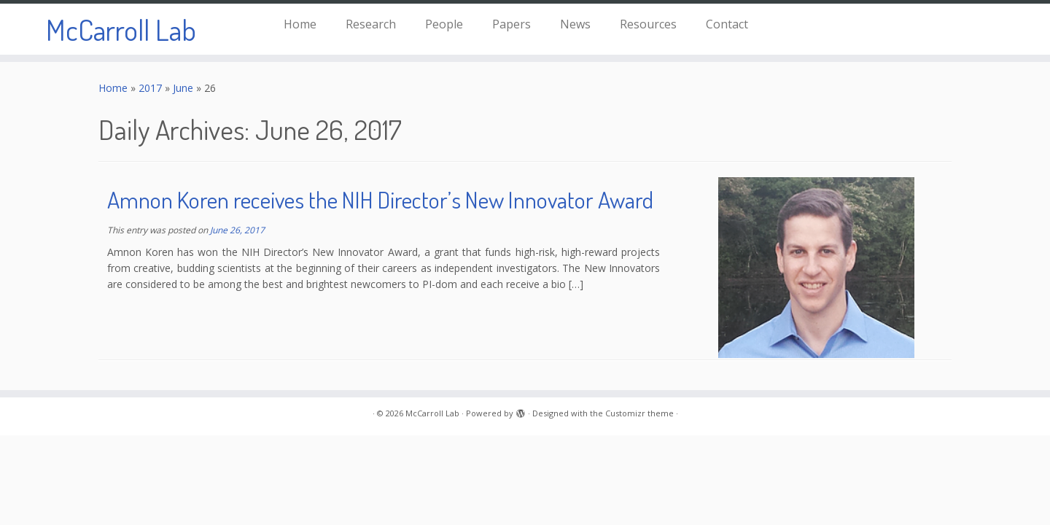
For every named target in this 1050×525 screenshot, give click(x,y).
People (444, 24)
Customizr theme (639, 413)
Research (371, 24)
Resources (648, 24)
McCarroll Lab (121, 29)
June (183, 88)
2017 (150, 88)
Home (300, 24)
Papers (511, 24)
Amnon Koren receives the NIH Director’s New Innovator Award (380, 199)
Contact (727, 24)
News (575, 24)
